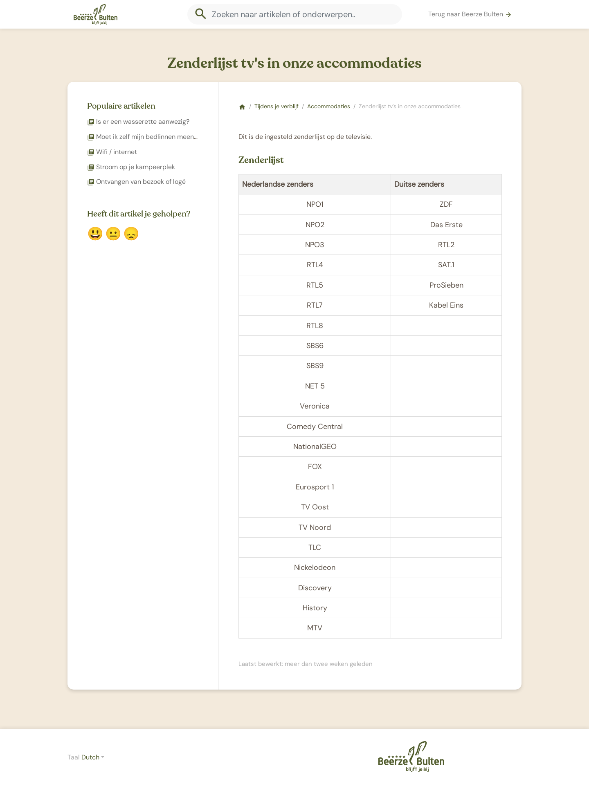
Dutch (90, 757)
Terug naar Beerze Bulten (470, 14)
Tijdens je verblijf (276, 106)
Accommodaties (328, 106)
